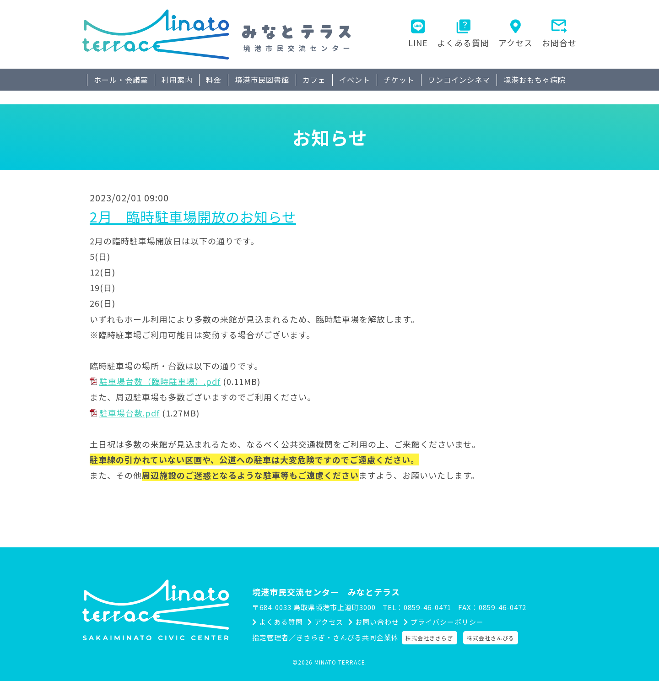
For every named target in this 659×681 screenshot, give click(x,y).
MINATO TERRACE (339, 662)
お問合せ (559, 43)
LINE (418, 43)
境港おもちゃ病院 (534, 79)
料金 (213, 79)
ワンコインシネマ (459, 79)
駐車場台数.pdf (129, 413)
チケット (399, 79)
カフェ (314, 79)
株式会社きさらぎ (432, 638)
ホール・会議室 (121, 79)
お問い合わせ (382, 622)
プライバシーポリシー (456, 622)
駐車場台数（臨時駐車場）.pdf (160, 381)
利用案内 (177, 79)
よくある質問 (463, 43)
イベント (354, 79)
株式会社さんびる (493, 638)
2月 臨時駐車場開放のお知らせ (193, 216)
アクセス (515, 43)
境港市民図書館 (262, 79)
